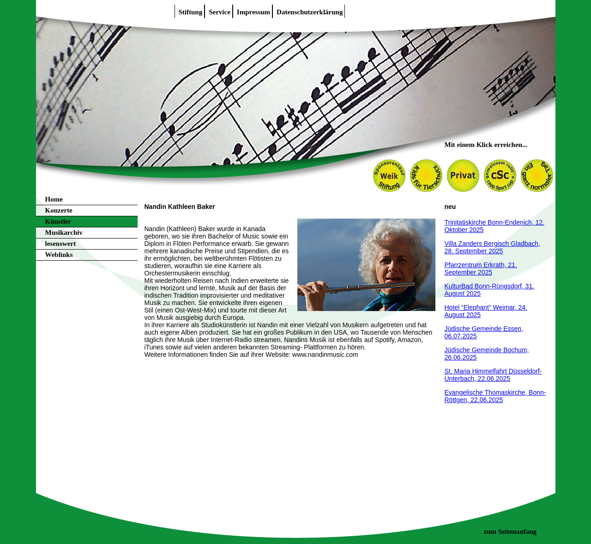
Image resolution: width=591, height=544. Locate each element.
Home (54, 199)
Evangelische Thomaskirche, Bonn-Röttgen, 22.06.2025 (495, 396)
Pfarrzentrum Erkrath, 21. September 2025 (481, 268)
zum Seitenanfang (510, 531)
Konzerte (58, 210)
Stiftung (191, 12)
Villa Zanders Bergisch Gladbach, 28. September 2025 (493, 247)
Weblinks (59, 254)
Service (219, 12)
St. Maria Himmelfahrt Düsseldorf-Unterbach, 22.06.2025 (493, 374)
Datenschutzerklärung (310, 12)
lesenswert (60, 243)
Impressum (253, 12)
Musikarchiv (64, 232)
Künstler (58, 221)
